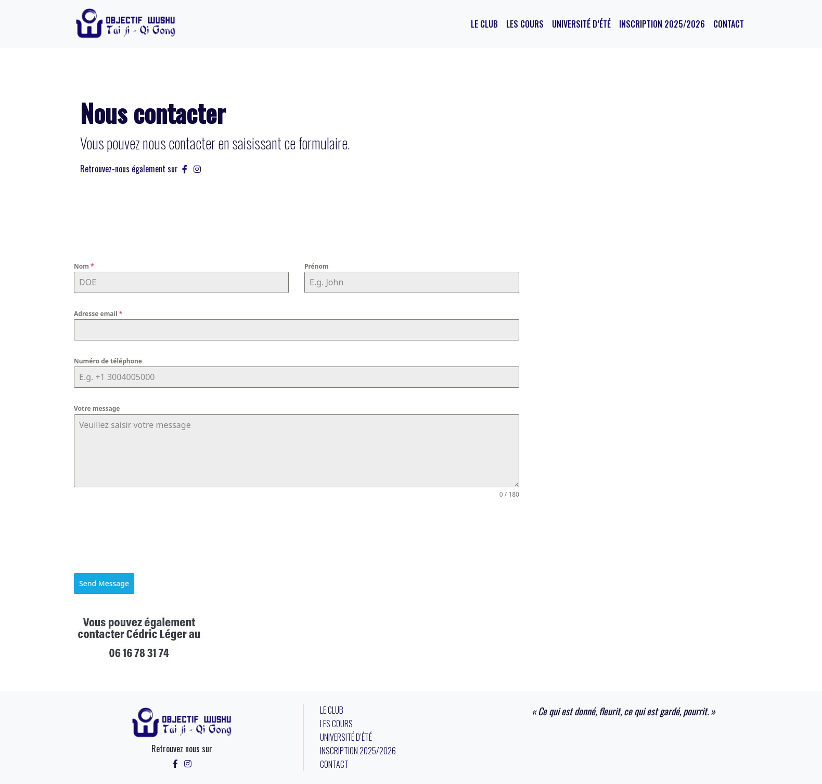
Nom (84, 266)
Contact (728, 24)
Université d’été (581, 24)
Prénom (316, 266)
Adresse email (98, 313)
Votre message (97, 408)
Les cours (525, 24)
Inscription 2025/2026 (662, 24)
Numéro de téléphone (108, 361)
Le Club (484, 24)
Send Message (104, 583)
